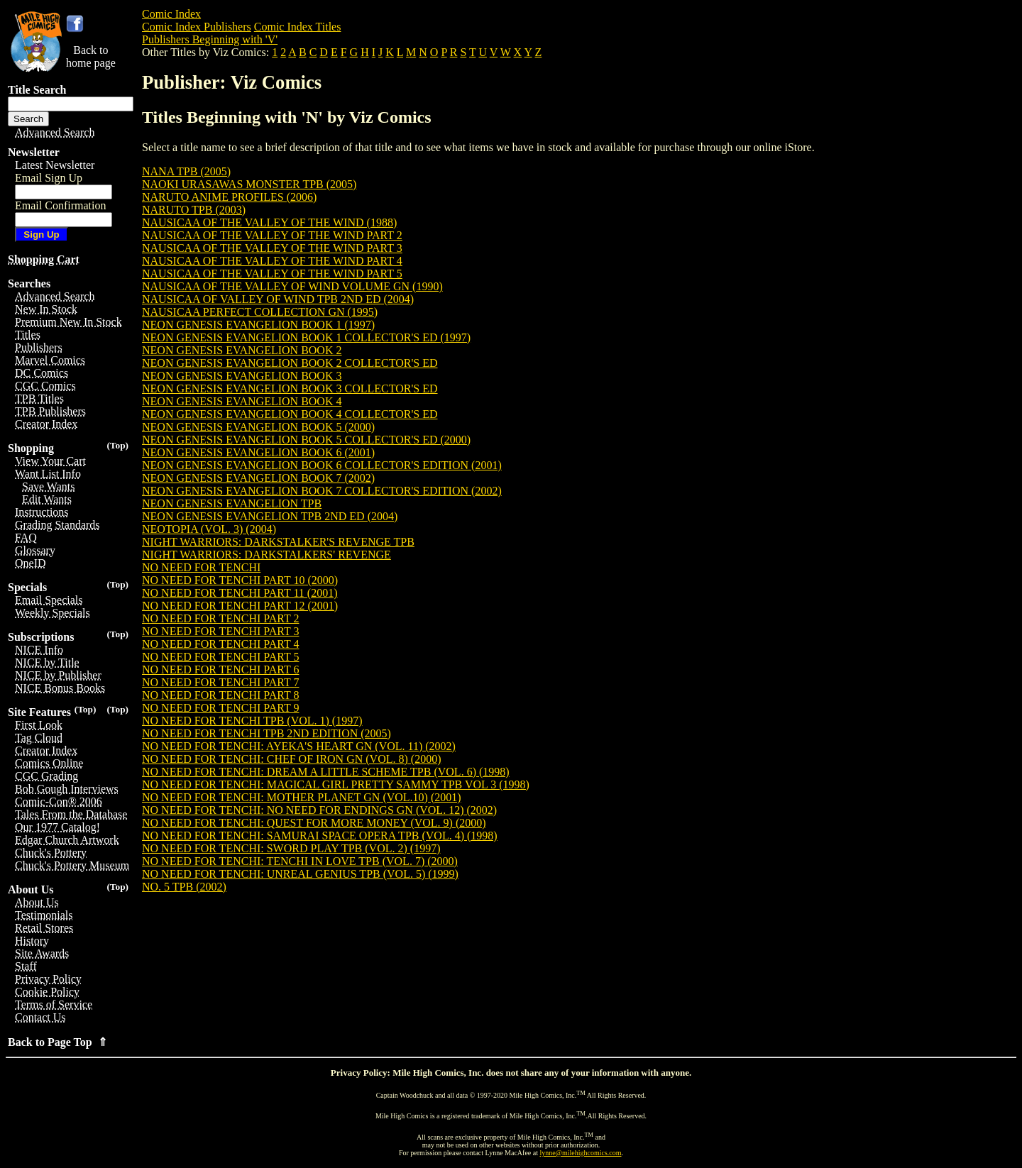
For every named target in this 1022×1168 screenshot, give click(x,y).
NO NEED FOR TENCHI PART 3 (220, 631)
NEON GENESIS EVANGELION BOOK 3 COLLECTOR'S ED (290, 388)
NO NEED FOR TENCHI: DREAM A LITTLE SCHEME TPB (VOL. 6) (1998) (326, 772)
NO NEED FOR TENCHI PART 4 (220, 644)
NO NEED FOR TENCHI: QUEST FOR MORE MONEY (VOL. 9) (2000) (314, 823)
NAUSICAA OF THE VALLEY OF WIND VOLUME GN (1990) (292, 286)
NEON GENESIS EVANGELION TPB (232, 503)
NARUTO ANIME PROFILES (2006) (229, 197)
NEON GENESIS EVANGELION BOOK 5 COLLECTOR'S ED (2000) (306, 440)
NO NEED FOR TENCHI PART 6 (220, 669)
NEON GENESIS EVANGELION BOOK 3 (241, 376)
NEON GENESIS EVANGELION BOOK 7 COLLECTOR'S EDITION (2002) (322, 491)
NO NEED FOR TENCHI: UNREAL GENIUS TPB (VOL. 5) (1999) (300, 874)
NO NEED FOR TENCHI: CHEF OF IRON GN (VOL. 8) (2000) (291, 759)
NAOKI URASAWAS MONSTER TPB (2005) (249, 184)
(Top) (117, 445)
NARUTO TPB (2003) (194, 210)
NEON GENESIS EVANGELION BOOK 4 (241, 401)
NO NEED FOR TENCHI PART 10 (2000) (240, 580)
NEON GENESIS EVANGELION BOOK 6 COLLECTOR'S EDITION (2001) (322, 465)
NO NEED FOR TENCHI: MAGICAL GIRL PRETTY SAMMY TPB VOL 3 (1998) (335, 784)
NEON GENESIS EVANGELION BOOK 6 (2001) (258, 452)
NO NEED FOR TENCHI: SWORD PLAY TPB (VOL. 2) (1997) (291, 848)
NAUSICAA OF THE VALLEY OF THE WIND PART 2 (272, 235)
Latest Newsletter (54, 165)
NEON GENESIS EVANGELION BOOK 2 (241, 350)
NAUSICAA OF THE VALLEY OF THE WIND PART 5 (272, 274)
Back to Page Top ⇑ (57, 1042)
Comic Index (171, 14)
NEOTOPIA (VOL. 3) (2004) (209, 529)
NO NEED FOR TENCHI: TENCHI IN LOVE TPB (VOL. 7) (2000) (300, 861)
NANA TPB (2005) (186, 171)
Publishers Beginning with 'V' (210, 39)
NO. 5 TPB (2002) (184, 887)
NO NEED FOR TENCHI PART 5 (220, 657)
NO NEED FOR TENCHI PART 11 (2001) (240, 593)
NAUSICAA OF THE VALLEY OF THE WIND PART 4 (272, 261)
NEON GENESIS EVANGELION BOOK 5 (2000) (258, 427)
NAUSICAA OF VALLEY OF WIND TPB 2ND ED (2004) (278, 299)
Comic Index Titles (297, 27)
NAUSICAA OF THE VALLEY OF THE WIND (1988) (269, 222)
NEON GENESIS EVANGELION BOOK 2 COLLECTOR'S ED (290, 363)
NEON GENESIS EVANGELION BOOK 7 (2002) (258, 478)
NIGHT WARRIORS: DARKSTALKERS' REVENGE (266, 555)
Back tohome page (91, 56)
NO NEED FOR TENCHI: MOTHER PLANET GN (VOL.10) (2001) (301, 797)
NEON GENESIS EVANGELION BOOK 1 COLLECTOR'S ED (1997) (306, 337)
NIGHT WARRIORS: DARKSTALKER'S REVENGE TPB (278, 542)
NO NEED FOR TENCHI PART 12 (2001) (240, 606)
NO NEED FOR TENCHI (201, 567)
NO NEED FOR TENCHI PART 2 (220, 618)
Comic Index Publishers (196, 27)
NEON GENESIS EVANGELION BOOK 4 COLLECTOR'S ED (290, 414)
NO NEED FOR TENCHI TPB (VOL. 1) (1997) (252, 721)
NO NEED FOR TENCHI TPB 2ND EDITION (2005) (266, 733)
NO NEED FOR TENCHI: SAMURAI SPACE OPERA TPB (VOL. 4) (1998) (320, 836)
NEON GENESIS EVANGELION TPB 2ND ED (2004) (269, 516)
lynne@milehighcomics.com (581, 1153)
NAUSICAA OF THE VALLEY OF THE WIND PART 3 (272, 248)
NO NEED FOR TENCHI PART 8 (220, 695)
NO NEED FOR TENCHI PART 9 (220, 708)
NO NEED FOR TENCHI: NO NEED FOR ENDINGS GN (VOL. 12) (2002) (319, 810)
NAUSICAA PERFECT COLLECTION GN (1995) (260, 312)
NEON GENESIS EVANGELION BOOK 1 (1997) (258, 325)
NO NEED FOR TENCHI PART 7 (220, 682)
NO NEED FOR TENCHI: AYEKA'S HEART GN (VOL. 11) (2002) (299, 746)
